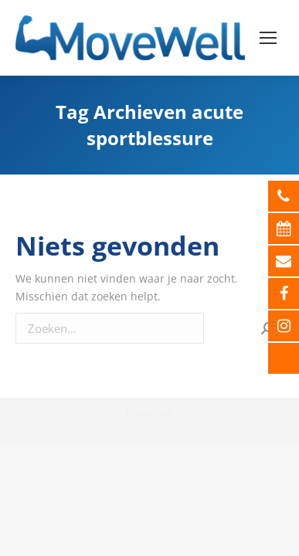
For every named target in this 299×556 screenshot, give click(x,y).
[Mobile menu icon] (268, 37)
